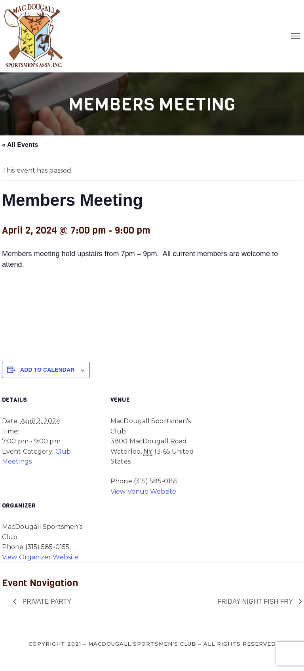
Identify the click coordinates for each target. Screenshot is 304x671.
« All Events (20, 144)
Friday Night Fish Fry (255, 601)
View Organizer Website (40, 557)
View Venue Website (143, 491)
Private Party (46, 601)
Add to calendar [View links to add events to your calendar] (47, 370)
